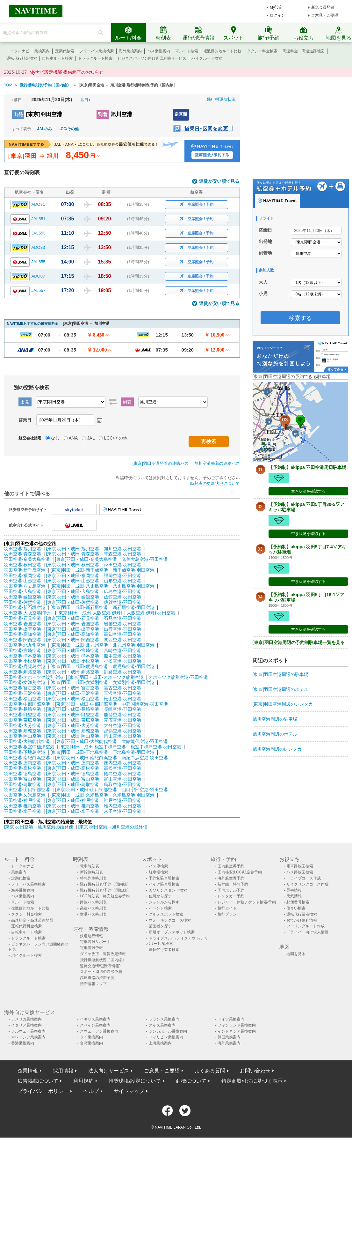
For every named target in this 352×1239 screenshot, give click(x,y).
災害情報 (294, 890)
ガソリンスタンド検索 (168, 890)
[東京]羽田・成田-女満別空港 (79, 682)
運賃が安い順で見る (219, 181)
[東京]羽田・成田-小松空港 (72, 661)
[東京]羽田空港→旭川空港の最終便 (113, 826)
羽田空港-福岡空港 (22, 575)
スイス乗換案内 (162, 1025)
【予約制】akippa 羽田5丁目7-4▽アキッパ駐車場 (307, 549)
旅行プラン (227, 914)
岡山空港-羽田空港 (122, 735)
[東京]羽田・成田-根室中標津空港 (92, 746)
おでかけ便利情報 (301, 920)
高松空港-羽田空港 (122, 768)
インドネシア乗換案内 (237, 1031)
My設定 (276, 7)
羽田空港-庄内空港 (22, 762)
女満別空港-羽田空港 (133, 682)
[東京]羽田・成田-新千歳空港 (79, 570)
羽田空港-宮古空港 (22, 687)
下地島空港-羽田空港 (133, 752)
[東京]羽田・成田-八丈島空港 (79, 586)
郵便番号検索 (297, 902)
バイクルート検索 (206, 58)
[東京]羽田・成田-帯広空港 (72, 720)
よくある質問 (210, 1070)
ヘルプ (91, 1091)
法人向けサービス (108, 1070)
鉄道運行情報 (91, 936)
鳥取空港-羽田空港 (122, 784)
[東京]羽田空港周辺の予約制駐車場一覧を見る (299, 642)
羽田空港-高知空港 (22, 634)
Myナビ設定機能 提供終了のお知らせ (66, 72)
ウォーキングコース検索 (170, 920)
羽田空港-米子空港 (22, 811)
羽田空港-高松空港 (22, 768)
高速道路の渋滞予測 (97, 978)
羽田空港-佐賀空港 (22, 602)
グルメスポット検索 (166, 914)
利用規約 (83, 1081)
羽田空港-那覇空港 (22, 730)
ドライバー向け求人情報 (307, 932)
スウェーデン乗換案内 (99, 1031)
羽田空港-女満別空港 (25, 682)
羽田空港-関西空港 (22, 639)
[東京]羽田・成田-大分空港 (72, 725)
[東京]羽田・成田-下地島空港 (79, 752)
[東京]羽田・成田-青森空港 (72, 553)
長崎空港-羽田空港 (122, 709)
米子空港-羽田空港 (122, 811)
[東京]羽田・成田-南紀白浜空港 (86, 757)
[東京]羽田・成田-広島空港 (72, 591)
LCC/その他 (68, 129)
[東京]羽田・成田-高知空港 (72, 634)
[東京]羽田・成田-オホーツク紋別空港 (105, 677)
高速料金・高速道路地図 (304, 51)
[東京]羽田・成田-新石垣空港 (79, 607)
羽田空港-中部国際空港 (27, 704)
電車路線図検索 (299, 866)
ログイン (277, 15)
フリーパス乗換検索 (96, 51)
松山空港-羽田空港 (122, 698)
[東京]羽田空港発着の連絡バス (161, 463)
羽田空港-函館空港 (22, 596)
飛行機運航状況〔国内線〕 (103, 960)
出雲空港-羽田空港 (122, 629)
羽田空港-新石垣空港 (25, 607)
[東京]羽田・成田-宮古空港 (72, 687)
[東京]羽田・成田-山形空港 (72, 580)
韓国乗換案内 (229, 1037)
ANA (73, 438)
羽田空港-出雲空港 (22, 629)
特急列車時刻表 (93, 878)
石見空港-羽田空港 (122, 618)
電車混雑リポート (95, 941)
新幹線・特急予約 (233, 884)
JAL (91, 438)
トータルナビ (17, 51)
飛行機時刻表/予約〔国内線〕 (105, 884)
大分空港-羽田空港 (122, 725)
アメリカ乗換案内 (26, 1019)
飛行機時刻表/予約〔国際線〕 (105, 890)
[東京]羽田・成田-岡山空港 (72, 735)
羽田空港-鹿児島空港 (25, 666)
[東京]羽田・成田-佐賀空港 (72, 602)
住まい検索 (295, 908)
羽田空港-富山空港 (22, 779)
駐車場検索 (158, 872)
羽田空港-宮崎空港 (22, 650)
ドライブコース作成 (303, 878)
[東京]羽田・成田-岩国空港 (72, 623)
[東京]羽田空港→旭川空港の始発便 (39, 826)
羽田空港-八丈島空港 (25, 586)
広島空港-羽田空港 (122, 591)
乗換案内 (42, 51)
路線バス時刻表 (93, 902)
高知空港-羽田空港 (122, 634)
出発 (18, 114)
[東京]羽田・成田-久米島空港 (79, 795)
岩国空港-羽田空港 (122, 623)
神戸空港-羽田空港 (122, 800)
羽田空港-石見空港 (22, 618)
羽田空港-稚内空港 (22, 805)
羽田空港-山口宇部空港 (27, 789)
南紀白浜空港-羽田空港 (145, 757)
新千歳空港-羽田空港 (133, 570)
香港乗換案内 (22, 1043)
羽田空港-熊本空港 (22, 655)
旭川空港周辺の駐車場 (275, 719)
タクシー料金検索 (262, 51)
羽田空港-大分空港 (22, 725)
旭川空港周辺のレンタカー (279, 749)
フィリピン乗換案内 (166, 1037)
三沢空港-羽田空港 (122, 693)
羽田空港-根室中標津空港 (29, 746)
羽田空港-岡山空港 (22, 735)
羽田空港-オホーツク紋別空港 (34, 677)
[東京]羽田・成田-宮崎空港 (72, 650)
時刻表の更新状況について (215, 483)
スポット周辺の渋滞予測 (101, 971)
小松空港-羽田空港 (122, 661)
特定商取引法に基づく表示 (252, 1081)
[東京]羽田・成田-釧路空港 (72, 671)
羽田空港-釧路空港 (22, 671)
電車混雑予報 (91, 948)
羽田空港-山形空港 (22, 580)
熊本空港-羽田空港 (122, 655)
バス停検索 (158, 866)
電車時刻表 (89, 866)
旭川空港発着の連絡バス (217, 463)
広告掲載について (38, 1081)
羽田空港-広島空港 (22, 591)
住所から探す (160, 896)
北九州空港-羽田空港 (133, 645)
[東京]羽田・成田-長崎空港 (72, 709)
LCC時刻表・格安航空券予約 (105, 896)
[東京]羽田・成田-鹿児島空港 (79, 666)
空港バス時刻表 (93, 914)
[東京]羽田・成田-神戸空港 (72, 800)
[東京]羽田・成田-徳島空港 (72, 773)
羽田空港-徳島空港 (22, 773)
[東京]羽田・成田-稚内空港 (72, 805)
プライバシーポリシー (43, 1091)
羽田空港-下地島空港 (25, 752)
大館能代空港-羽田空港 (145, 741)
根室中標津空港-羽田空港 (156, 746)
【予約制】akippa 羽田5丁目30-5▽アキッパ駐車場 (306, 507)
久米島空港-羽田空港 (133, 795)
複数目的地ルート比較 (222, 51)
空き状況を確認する (308, 491)
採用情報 (63, 1070)
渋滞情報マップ (93, 984)
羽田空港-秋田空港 (22, 564)
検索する (300, 318)
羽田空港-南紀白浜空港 (27, 757)
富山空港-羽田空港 (122, 779)
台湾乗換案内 (91, 1043)
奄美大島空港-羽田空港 (145, 559)
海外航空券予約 (231, 878)
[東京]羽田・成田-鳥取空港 (72, 784)
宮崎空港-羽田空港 (122, 650)
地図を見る (295, 954)
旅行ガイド (227, 908)
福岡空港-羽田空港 (122, 575)
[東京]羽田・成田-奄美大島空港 (86, 559)
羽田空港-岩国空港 (22, 623)
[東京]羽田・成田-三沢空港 (72, 693)
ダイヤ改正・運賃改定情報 (103, 954)
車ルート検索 (186, 51)
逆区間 (181, 114)
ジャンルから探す (164, 902)
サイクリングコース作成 (307, 884)
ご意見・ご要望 (324, 15)
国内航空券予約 (231, 866)
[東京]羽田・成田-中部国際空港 (86, 704)
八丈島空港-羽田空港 (133, 586)
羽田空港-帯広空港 (22, 720)
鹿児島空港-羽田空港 (133, 666)
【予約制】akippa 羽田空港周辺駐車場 (307, 467)
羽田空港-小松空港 (22, 661)
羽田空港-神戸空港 (22, 800)
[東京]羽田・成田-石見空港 (72, 618)
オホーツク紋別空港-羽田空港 (178, 677)
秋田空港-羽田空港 (122, 564)
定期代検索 (64, 51)
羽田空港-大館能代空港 (27, 741)
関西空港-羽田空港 (122, 639)
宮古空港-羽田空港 (122, 687)
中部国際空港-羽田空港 (145, 704)
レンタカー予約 (231, 896)
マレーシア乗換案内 (28, 1037)
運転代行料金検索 (21, 58)
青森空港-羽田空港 (122, 553)
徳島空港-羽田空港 (122, 773)
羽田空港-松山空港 (22, 698)
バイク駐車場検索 (164, 884)
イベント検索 (160, 908)
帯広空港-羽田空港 (122, 720)
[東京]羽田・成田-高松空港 (72, 768)
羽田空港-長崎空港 (22, 709)
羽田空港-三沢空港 (22, 693)
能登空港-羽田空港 (122, 714)
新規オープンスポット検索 (172, 932)
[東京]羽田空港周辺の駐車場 (281, 674)
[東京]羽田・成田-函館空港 (72, 596)
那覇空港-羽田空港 (122, 730)
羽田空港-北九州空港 (25, 645)
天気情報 (294, 896)
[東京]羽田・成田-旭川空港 (72, 548)
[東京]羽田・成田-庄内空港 (72, 762)
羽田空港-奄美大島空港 (27, 559)
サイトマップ (129, 1091)
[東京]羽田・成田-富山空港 (72, 779)
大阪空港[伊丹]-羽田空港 (151, 612)
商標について (191, 1081)
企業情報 (28, 1070)
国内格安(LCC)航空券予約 (240, 872)
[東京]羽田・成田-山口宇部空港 (86, 789)
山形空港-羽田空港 (122, 580)
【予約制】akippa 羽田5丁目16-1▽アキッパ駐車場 (306, 597)
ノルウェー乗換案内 (28, 1031)
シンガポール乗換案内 (168, 1031)
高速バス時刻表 (93, 908)
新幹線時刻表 (91, 872)
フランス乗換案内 (164, 1019)
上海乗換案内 (160, 1043)
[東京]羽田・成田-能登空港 (72, 714)
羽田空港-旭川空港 (22, 548)
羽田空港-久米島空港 (25, 795)
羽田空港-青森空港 (22, 553)
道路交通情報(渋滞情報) (100, 966)
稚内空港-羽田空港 (122, 805)
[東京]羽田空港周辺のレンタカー (285, 704)
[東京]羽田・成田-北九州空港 (79, 645)
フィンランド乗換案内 (237, 1025)
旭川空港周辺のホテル (275, 734)
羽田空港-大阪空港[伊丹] (28, 612)
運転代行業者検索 (164, 949)
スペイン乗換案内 (95, 1025)
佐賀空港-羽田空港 (122, 602)
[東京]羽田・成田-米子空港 (72, 811)
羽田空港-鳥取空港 (22, 784)
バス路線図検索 (299, 872)
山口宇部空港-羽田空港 (145, 789)
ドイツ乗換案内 (231, 1019)
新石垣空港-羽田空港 (133, 607)
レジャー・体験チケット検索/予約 (247, 902)
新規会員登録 (322, 7)
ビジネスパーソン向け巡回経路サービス (152, 58)
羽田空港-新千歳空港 (25, 570)
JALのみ (44, 129)
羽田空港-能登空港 (22, 714)
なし (55, 438)
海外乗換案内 (130, 51)
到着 (102, 114)
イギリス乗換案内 (95, 1019)
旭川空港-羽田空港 (122, 548)
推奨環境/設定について (135, 1081)
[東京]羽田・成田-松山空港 (72, 698)
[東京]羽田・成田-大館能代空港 (86, 741)
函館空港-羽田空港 (122, 596)
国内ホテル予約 (231, 890)
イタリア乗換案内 (26, 1025)
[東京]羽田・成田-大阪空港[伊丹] (89, 612)
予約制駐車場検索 (164, 878)
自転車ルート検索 (57, 58)
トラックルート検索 (95, 58)
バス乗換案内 (158, 51)
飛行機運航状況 (221, 99)
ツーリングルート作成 (305, 926)
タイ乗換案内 (91, 1037)
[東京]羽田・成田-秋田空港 (72, 564)
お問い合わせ (255, 1070)
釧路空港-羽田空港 (122, 671)
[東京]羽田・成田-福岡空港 (72, 575)
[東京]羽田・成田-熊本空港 (72, 655)
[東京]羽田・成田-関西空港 (72, 639)
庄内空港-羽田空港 (122, 762)
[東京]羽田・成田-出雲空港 (72, 629)
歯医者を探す (160, 926)
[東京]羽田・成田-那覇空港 (72, 730)
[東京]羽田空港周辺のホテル (281, 689)
